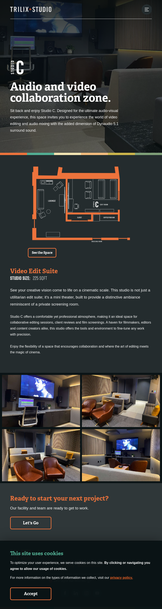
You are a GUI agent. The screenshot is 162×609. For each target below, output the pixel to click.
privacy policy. (121, 577)
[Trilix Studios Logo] (30, 9)
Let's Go (31, 523)
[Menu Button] (147, 9)
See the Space (42, 252)
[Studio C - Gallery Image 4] (121, 455)
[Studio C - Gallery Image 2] (121, 401)
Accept (31, 593)
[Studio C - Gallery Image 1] (41, 401)
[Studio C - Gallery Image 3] (41, 455)
